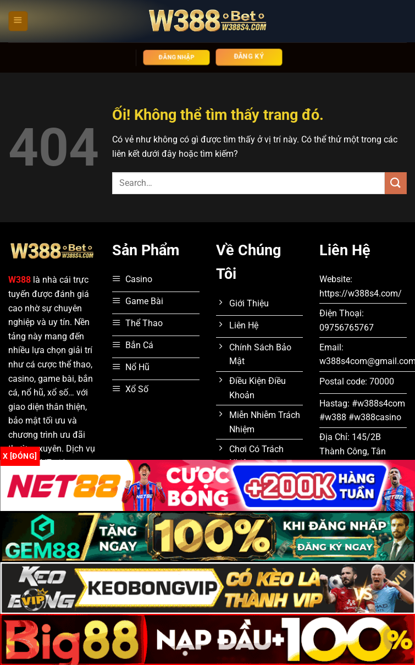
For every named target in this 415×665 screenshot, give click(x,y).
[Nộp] (396, 183)
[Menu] (18, 21)
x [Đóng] (20, 456)
